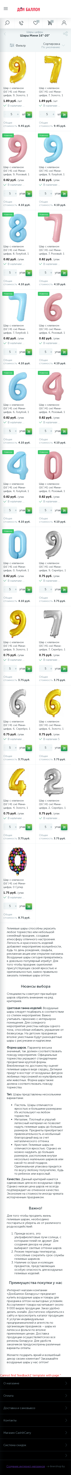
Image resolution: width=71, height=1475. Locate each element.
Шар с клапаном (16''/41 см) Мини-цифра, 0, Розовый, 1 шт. (52, 489)
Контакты (35, 1420)
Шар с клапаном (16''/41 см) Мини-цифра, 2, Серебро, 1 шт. (52, 806)
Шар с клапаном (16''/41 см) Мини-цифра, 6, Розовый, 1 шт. (52, 331)
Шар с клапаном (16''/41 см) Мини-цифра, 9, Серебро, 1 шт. (52, 569)
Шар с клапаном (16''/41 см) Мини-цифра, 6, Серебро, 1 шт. (16, 727)
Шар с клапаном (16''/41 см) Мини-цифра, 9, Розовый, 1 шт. (16, 173)
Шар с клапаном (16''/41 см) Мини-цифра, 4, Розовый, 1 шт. (52, 410)
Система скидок (35, 1445)
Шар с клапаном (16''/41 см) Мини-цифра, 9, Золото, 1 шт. (15, 93)
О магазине (35, 1383)
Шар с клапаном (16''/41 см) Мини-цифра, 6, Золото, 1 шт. (51, 727)
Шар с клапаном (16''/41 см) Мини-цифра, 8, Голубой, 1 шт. (16, 252)
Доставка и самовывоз (35, 1408)
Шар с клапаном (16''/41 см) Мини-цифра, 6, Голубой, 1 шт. (16, 410)
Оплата (35, 1395)
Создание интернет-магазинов (25, 1466)
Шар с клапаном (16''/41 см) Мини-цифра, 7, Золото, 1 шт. (51, 93)
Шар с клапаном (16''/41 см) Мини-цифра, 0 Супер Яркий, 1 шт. (14, 885)
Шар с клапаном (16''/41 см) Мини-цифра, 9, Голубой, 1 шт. (52, 173)
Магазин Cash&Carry (35, 1433)
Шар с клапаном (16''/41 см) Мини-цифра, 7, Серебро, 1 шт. (52, 648)
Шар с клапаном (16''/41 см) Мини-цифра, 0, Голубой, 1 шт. (16, 569)
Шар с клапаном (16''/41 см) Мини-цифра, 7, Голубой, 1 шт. (15, 331)
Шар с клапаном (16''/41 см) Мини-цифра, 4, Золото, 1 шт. (15, 806)
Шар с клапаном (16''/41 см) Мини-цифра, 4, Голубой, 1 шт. (16, 489)
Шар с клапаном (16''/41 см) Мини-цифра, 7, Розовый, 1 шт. (51, 252)
